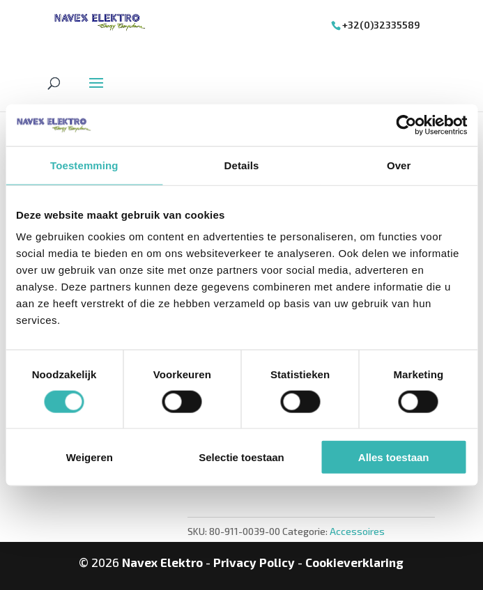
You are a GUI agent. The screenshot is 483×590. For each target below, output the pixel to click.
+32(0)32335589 (381, 25)
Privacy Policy (254, 562)
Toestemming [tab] (84, 165)
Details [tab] (241, 165)
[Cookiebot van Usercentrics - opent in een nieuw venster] (406, 124)
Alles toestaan (393, 457)
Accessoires (357, 531)
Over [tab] (399, 165)
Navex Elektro (162, 562)
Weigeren (89, 457)
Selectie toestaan (241, 457)
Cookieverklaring (354, 562)
